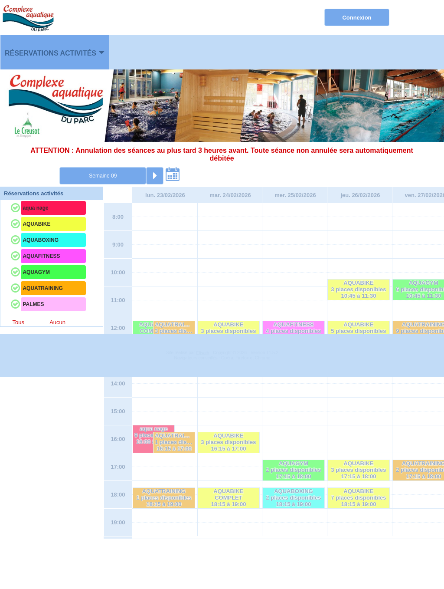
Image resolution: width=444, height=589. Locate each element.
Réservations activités (50, 53)
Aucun (57, 322)
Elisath (203, 565)
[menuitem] (54, 52)
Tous (18, 322)
